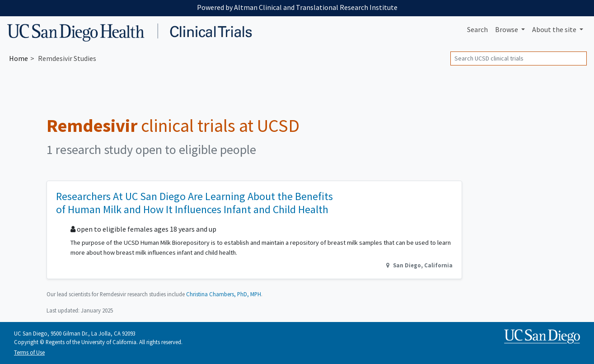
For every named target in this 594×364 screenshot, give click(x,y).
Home (18, 58)
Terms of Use (29, 352)
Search (477, 29)
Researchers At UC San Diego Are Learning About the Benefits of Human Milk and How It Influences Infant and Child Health (194, 202)
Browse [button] (507, 29)
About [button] (555, 29)
